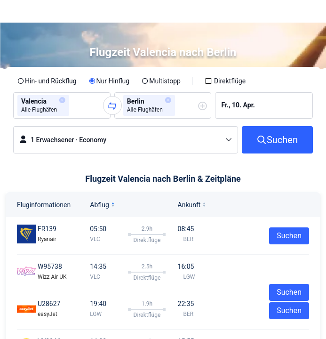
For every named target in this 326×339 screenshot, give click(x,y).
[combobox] (74, 105)
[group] (62, 105)
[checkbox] (225, 81)
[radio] (47, 81)
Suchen (289, 235)
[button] (310, 11)
